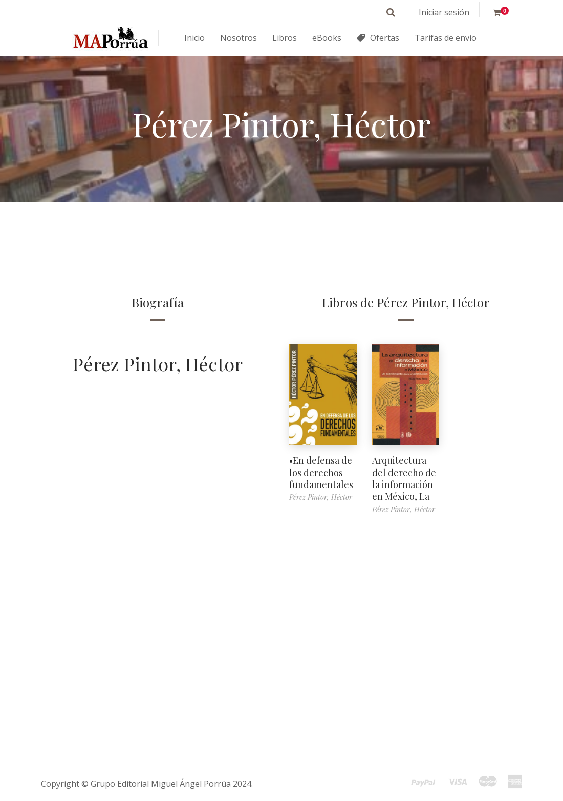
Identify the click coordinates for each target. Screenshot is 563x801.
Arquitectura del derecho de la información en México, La (404, 478)
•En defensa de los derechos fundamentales (321, 472)
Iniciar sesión (444, 12)
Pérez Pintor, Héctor (158, 363)
